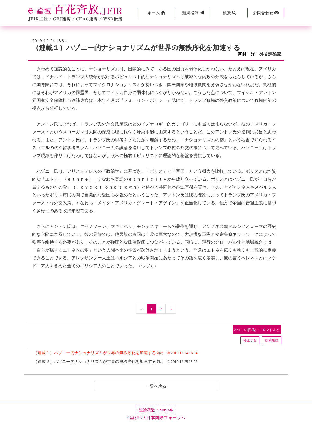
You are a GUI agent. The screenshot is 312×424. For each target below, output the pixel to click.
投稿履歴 (271, 340)
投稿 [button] (193, 12)
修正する (249, 340)
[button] (156, 13)
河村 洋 (246, 54)
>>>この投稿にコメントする (257, 329)
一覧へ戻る (156, 386)
